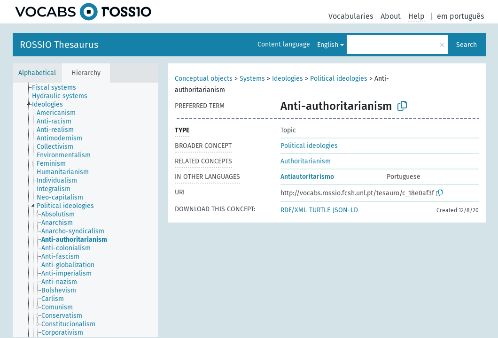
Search (466, 45)
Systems (252, 79)
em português (460, 16)
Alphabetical (37, 73)
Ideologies (287, 79)
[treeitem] (58, 88)
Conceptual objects (204, 79)
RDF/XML (293, 210)
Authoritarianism (305, 161)
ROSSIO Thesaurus (59, 44)
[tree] (85, 210)
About (391, 16)
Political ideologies (338, 79)
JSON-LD (345, 210)
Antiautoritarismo (307, 177)
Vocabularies (350, 16)
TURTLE (319, 210)
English (327, 45)
